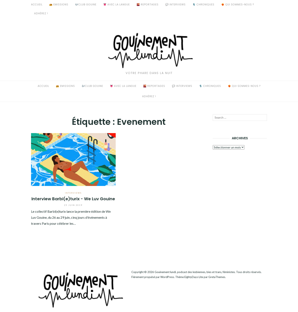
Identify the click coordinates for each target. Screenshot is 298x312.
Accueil (36, 4)
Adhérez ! (41, 13)
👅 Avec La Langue (116, 4)
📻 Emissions (58, 4)
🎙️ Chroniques (203, 4)
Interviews (73, 193)
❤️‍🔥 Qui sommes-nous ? (237, 4)
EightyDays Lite (193, 277)
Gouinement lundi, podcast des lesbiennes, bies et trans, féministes (195, 272)
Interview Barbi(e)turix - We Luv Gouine (73, 199)
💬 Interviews (175, 4)
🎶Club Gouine (85, 4)
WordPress (167, 277)
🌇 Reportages (148, 4)
